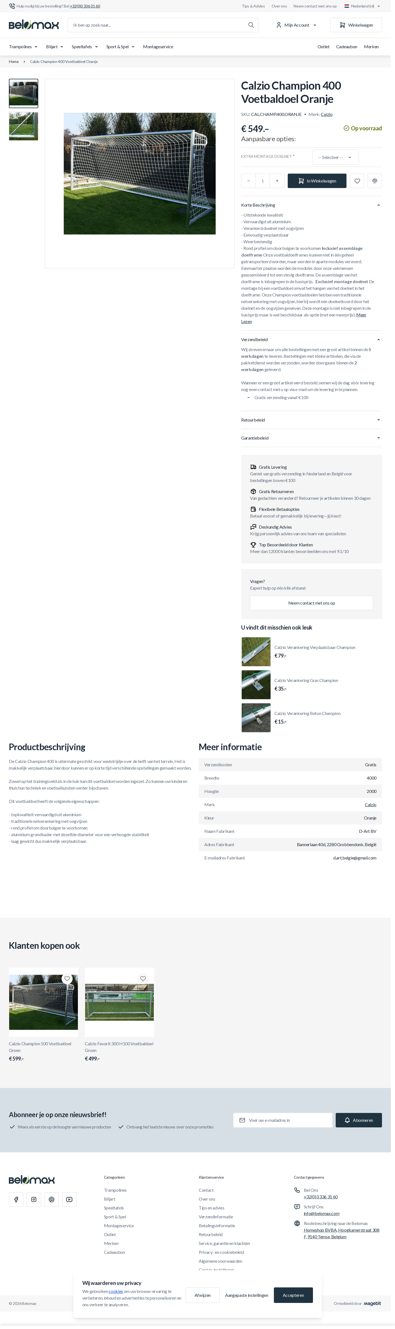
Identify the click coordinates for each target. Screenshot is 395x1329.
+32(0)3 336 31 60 (321, 1196)
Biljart (55, 46)
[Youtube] (69, 1199)
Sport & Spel (121, 46)
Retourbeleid (211, 1234)
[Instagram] (34, 1199)
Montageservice (158, 46)
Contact (206, 1190)
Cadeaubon (346, 46)
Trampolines (24, 46)
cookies (116, 1291)
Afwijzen (203, 1295)
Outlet (324, 46)
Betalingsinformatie (217, 1225)
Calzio (326, 114)
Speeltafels (86, 46)
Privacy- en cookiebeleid (221, 1252)
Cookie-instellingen (216, 1269)
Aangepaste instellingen (246, 1295)
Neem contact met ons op (315, 6)
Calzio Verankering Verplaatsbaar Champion (314, 652)
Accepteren (293, 1295)
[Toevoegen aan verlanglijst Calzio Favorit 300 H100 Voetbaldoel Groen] (143, 978)
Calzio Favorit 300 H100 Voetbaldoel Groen (119, 1051)
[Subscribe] (359, 1120)
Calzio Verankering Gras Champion (306, 685)
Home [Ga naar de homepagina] (14, 61)
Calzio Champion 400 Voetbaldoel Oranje (64, 61)
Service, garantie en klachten (224, 1243)
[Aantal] (263, 181)
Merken (371, 46)
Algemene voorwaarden (220, 1261)
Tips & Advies (253, 6)
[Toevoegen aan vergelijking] (375, 181)
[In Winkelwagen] (317, 181)
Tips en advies (212, 1207)
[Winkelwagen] (356, 25)
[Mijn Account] (297, 25)
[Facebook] (16, 1199)
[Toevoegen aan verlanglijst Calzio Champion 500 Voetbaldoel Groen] (67, 978)
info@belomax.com (322, 1213)
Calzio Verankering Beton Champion (307, 718)
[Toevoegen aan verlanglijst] (357, 181)
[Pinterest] (51, 1199)
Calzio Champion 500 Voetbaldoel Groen (43, 1051)
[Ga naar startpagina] (34, 25)
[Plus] (277, 181)
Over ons (279, 6)
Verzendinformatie (216, 1216)
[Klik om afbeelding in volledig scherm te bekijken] (140, 173)
